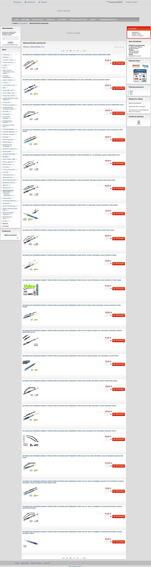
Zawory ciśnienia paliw (9, 206)
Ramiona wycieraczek (7, 194)
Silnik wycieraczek (8, 139)
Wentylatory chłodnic (8, 182)
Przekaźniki (6, 114)
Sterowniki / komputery (9, 149)
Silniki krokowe (7, 142)
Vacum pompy (7, 198)
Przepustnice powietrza (6, 117)
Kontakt (47, 563)
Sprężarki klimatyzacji (9, 154)
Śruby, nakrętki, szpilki (9, 159)
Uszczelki (5, 172)
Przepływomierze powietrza (7, 121)
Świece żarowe (7, 164)
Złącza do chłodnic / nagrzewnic (8, 213)
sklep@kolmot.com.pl (135, 56)
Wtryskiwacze (6, 187)
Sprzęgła (5, 156)
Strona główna (17, 2)
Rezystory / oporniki (8, 134)
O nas (17, 563)
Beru (131, 92)
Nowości (5, 223)
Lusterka (5, 82)
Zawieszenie (6, 203)
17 (74, 51)
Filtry (4, 67)
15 (67, 51)
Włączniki (5, 185)
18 (77, 51)
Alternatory (6, 57)
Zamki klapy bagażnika (9, 201)
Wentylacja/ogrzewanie (9, 180)
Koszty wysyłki (36, 563)
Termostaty (6, 167)
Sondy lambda (7, 151)
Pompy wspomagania (9, 105)
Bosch (131, 91)
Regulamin (24, 563)
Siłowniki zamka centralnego (7, 145)
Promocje (6, 226)
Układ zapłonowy (7, 177)
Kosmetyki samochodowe (7, 76)
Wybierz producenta (10, 235)
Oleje (4, 88)
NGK (131, 94)
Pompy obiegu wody (8, 93)
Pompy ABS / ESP (8, 90)
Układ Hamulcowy (8, 175)
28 (84, 51)
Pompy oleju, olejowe (9, 95)
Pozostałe (5, 111)
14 (63, 51)
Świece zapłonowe (8, 162)
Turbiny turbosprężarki (9, 169)
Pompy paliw (6, 102)
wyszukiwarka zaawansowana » (10, 44)
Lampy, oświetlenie (8, 80)
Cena (42, 47)
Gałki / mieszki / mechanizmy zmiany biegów (8, 72)
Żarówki (5, 221)
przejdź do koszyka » (138, 35)
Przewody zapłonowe (9, 132)
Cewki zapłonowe (8, 62)
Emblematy (6, 54)
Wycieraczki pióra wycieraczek (8, 191)
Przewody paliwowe (8, 129)
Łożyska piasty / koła (8, 85)
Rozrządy (5, 137)
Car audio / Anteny (8, 60)
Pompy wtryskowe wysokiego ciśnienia (8, 108)
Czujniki (5, 65)
